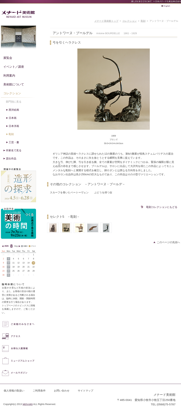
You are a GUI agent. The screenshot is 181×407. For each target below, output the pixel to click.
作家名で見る (13, 150)
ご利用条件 (39, 390)
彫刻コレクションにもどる (161, 207)
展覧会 (7, 57)
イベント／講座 (13, 66)
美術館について (13, 84)
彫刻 (143, 21)
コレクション (129, 21)
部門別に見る (13, 101)
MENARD (28, 404)
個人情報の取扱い (14, 390)
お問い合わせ (61, 390)
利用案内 (9, 75)
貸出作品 (11, 158)
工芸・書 (14, 142)
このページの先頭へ (168, 242)
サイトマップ (85, 390)
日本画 (12, 117)
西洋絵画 (14, 109)
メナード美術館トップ (106, 21)
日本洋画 (14, 126)
